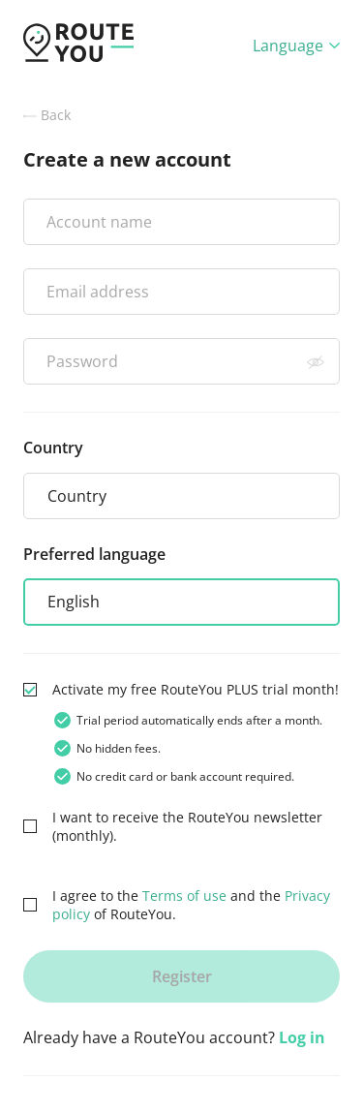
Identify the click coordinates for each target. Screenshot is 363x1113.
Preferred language (94, 554)
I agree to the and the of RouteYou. (191, 904)
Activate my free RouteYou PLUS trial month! (195, 689)
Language (296, 45)
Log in (302, 1037)
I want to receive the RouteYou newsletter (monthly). (187, 826)
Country (53, 447)
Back (47, 115)
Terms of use (184, 895)
